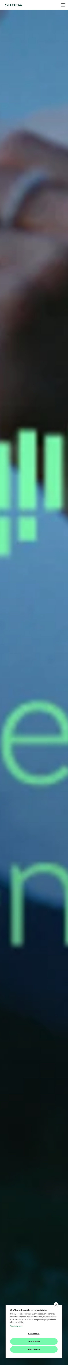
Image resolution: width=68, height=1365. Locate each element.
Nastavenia (33, 1333)
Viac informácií (16, 1326)
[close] (56, 1304)
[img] (13, 5)
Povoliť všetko (34, 1349)
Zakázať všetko (34, 1341)
